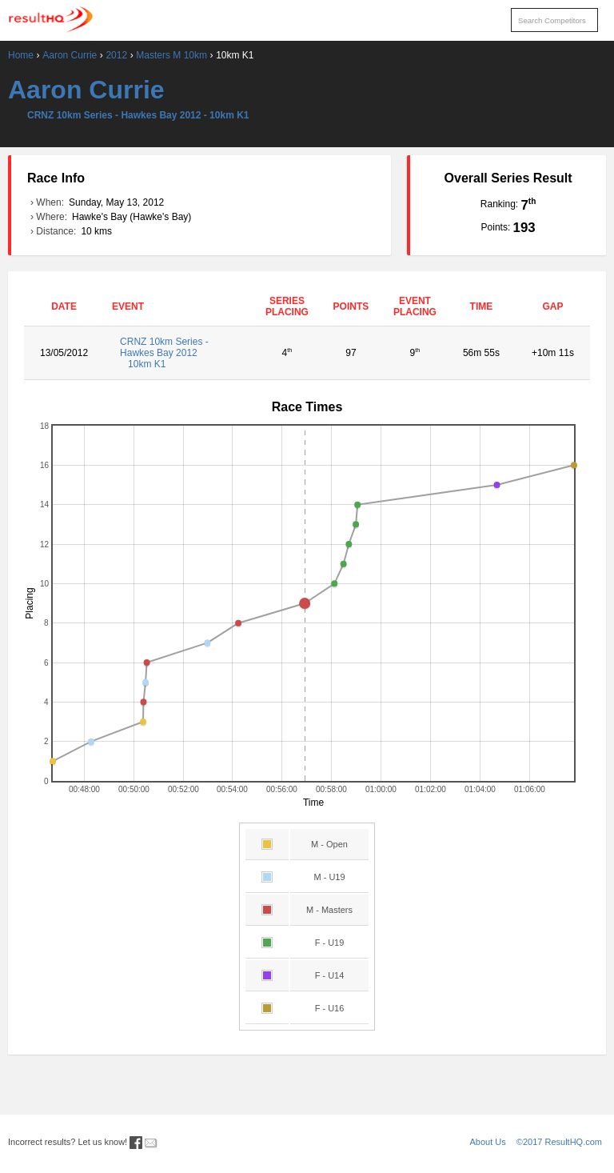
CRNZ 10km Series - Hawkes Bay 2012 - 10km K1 (138, 115)
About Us (488, 1142)
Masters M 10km (171, 55)
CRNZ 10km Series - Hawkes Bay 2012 (179, 353)
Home (21, 55)
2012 (116, 55)
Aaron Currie (69, 55)
